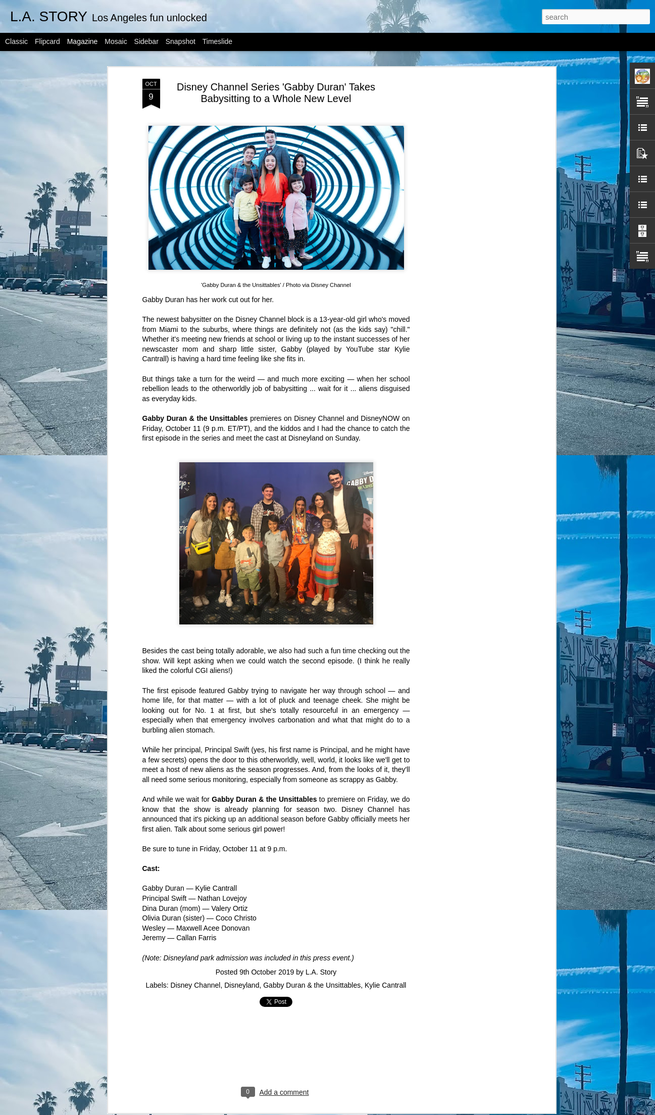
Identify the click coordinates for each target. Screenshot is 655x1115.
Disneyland (305, 375)
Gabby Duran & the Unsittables (312, 922)
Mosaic (116, 41)
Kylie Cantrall (385, 922)
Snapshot (180, 41)
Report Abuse (389, 1109)
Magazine (82, 41)
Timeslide (217, 41)
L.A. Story (321, 909)
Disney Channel (260, 256)
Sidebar (146, 41)
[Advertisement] (465, 174)
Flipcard (47, 41)
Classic (16, 41)
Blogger (359, 1109)
